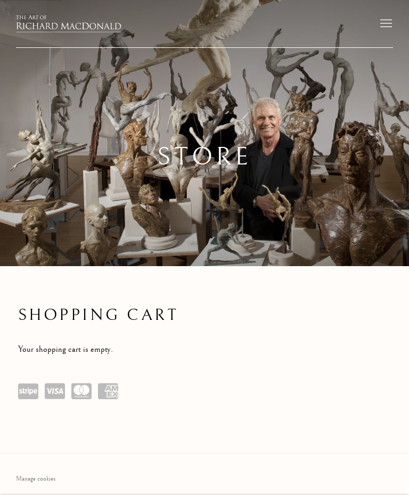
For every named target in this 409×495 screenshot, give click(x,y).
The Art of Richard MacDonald (69, 23)
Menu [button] (385, 24)
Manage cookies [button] (35, 479)
